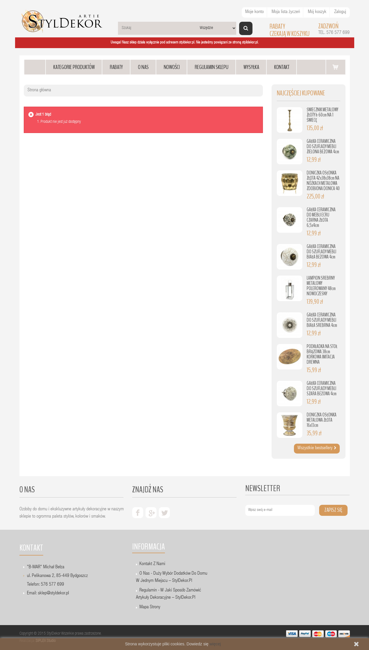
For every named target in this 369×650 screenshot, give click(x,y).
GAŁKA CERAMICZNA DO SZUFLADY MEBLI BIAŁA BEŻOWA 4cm (321, 251)
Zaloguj (340, 12)
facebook (137, 512)
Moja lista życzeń (286, 12)
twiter (164, 512)
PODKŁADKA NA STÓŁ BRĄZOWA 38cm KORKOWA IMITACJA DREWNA (322, 354)
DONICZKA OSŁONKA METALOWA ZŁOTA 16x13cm (322, 420)
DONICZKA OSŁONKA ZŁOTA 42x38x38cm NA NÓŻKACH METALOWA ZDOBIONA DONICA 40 (323, 181)
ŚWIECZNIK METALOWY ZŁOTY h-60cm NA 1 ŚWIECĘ (322, 114)
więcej (215, 644)
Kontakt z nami (152, 564)
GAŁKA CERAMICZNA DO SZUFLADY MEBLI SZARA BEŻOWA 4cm (322, 388)
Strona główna (39, 90)
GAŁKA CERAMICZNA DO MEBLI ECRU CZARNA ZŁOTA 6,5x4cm (321, 217)
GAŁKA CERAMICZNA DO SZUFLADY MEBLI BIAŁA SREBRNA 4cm (322, 320)
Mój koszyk (317, 12)
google (151, 512)
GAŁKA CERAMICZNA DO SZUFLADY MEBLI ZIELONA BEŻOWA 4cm (323, 146)
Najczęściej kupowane (301, 93)
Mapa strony (149, 607)
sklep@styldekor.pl (53, 593)
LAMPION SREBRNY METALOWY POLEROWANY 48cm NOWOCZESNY (321, 286)
